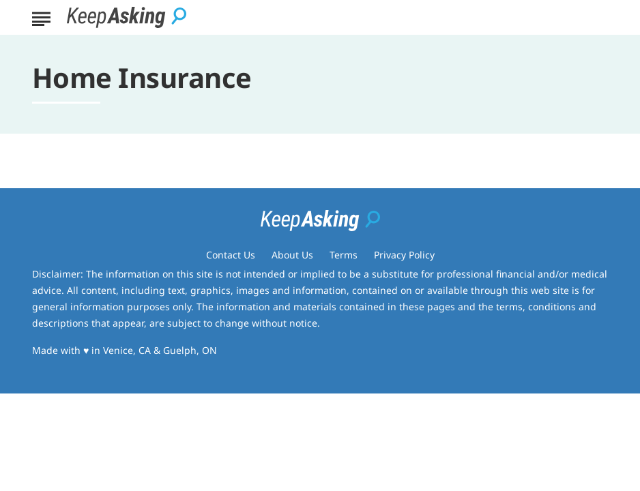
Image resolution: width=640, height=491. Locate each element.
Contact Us (230, 254)
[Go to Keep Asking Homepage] (126, 17)
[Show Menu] (41, 16)
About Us (292, 254)
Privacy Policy (404, 254)
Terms (344, 254)
